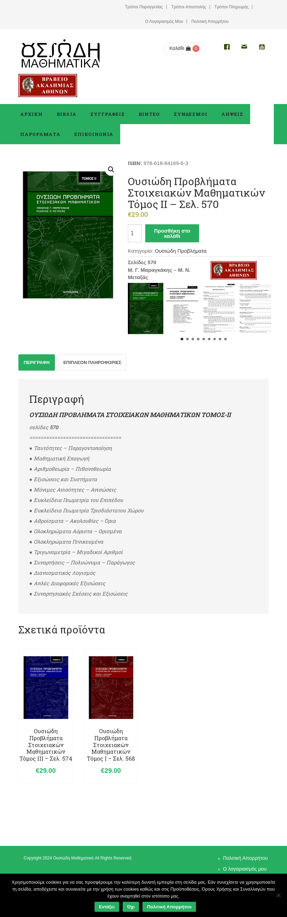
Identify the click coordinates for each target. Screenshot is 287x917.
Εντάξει (107, 906)
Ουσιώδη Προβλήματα (180, 251)
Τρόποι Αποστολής (188, 7)
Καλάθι (180, 48)
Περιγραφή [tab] (37, 362)
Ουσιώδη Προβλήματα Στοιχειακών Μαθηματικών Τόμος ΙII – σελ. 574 (45, 744)
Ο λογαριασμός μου (245, 869)
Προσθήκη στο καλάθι (172, 233)
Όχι (131, 906)
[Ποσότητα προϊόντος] (135, 233)
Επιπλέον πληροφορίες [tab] (92, 362)
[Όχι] (278, 895)
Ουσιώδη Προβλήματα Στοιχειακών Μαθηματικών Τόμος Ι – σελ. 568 (111, 744)
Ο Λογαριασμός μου (164, 21)
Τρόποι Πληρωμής (231, 7)
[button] (111, 169)
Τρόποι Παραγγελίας (144, 7)
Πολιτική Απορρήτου (210, 21)
